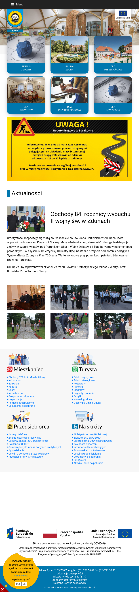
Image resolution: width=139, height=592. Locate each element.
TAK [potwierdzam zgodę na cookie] (18, 584)
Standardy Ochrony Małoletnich (69, 579)
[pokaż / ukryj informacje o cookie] (4, 587)
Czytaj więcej (21, 575)
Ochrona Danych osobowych (69, 583)
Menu (17, 4)
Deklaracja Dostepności (69, 573)
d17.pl (92, 587)
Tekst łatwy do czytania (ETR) (69, 576)
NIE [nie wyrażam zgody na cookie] (24, 584)
